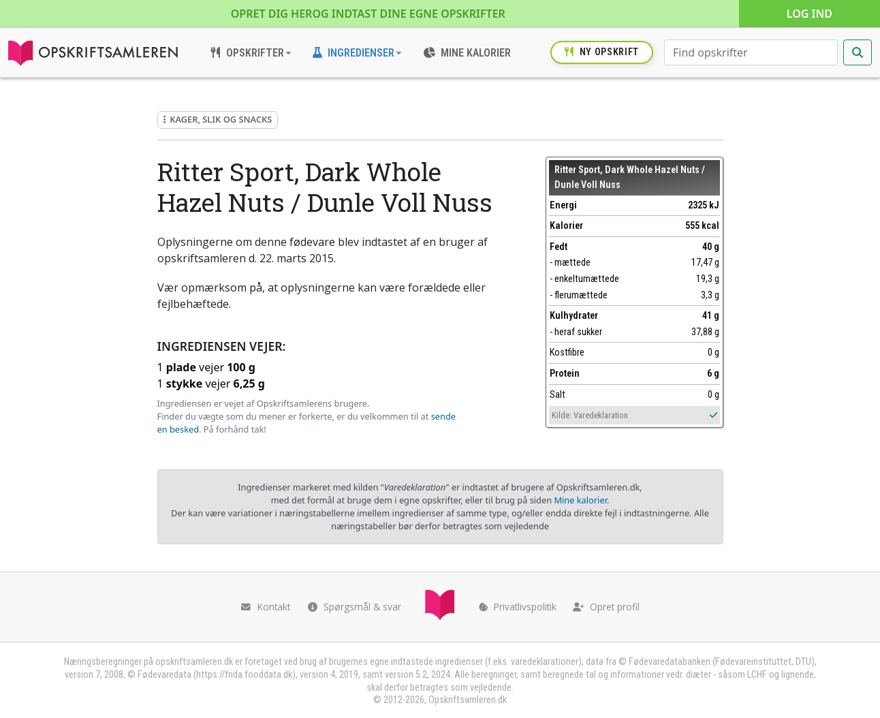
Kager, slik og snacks (217, 119)
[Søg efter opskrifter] (751, 52)
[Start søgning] (857, 52)
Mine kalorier (580, 500)
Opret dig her (368, 13)
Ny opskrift (602, 52)
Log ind (809, 13)
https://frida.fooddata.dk (244, 675)
